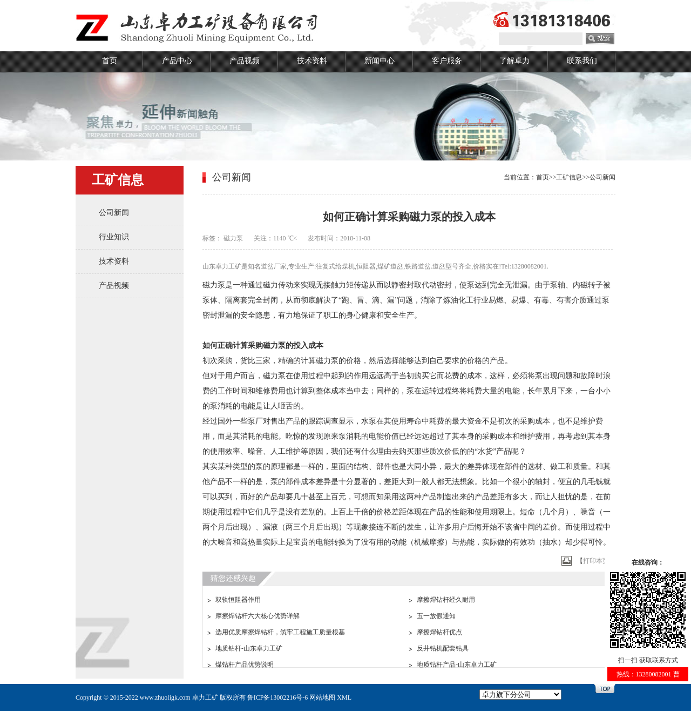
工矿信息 (569, 177)
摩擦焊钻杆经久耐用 (446, 599)
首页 (109, 61)
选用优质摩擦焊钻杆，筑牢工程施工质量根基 (280, 632)
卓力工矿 (205, 697)
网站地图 (322, 697)
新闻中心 (379, 61)
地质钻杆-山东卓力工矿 (248, 648)
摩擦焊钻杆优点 (439, 632)
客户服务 (447, 61)
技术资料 (312, 61)
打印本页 (596, 561)
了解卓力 (514, 61)
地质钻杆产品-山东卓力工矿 (457, 664)
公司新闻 (114, 213)
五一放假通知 (436, 616)
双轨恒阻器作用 (238, 599)
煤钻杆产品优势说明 (244, 664)
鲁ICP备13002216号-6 (277, 697)
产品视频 (244, 61)
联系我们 (582, 61)
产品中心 (177, 61)
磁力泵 (233, 238)
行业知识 (114, 237)
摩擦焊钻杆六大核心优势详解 (257, 616)
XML (344, 697)
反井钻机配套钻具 (443, 648)
